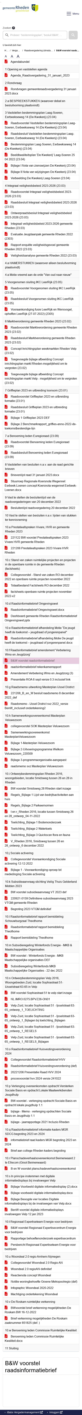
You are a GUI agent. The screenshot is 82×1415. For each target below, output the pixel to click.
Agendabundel (17, 61)
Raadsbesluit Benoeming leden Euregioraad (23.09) (36, 455)
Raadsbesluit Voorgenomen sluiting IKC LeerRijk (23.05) (39, 301)
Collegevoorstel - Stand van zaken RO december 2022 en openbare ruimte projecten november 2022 (39, 577)
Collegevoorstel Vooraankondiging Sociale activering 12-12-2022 (35, 861)
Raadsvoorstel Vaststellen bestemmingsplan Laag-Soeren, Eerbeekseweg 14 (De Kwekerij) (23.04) (40, 125)
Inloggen (56, 1412)
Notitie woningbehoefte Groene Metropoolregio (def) (41, 1281)
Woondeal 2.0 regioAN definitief (28, 1269)
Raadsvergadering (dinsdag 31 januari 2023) (46, 50)
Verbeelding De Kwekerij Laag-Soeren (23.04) (37, 178)
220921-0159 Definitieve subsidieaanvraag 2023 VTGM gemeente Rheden (39, 900)
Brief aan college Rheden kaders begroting (35, 1150)
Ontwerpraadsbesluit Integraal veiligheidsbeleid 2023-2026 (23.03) (38, 215)
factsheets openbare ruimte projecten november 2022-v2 (38, 594)
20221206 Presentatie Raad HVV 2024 (33, 1072)
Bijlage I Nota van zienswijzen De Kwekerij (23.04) (40, 165)
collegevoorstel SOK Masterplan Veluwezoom (37, 726)
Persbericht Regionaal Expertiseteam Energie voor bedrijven (40, 1247)
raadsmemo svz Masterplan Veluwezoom (34, 766)
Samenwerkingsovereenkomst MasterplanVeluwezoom (27, 734)
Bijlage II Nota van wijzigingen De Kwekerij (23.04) (40, 171)
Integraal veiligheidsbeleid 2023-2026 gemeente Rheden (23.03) (39, 226)
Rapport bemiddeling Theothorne (29, 937)
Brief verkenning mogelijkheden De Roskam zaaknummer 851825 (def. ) (36, 1320)
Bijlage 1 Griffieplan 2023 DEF (27, 417)
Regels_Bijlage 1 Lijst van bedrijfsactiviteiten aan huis (39, 797)
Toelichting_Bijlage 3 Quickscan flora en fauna (37, 834)
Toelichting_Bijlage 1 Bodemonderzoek (33, 822)
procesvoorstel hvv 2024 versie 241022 (33, 1078)
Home (7, 50)
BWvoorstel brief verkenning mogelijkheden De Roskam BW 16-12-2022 (38, 1310)
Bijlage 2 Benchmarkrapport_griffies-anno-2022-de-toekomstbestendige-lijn (40, 426)
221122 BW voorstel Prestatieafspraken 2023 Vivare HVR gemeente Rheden (36, 539)
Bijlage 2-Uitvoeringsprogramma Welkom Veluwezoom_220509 (34, 751)
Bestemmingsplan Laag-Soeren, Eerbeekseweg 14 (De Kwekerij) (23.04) (40, 146)
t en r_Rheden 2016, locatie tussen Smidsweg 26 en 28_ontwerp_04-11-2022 (39, 814)
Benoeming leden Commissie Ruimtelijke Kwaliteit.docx (34, 1338)
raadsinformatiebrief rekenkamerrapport (33, 666)
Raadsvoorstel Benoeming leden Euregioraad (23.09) (37, 444)
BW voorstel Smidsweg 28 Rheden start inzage (38, 788)
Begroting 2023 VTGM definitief (28, 909)
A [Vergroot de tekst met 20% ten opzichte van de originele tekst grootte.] (12, 56)
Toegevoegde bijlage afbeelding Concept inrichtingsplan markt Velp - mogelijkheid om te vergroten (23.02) (41, 378)
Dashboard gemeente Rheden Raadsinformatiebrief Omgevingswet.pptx (41, 618)
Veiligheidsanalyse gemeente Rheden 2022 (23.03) (41, 255)
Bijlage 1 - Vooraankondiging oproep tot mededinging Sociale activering (33, 872)
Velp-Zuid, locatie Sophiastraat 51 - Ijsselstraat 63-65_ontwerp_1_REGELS (40, 1029)
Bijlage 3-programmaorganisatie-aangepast (35, 759)
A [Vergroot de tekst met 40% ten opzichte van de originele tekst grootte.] (18, 56)
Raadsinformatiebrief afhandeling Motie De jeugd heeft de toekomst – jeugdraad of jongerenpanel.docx (39, 640)
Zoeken (7, 27)
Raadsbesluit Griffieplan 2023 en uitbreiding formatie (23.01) (36, 409)
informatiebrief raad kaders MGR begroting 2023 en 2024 (40, 1142)
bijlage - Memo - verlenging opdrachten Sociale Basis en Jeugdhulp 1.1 (38, 1113)
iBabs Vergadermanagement (24, 1412)
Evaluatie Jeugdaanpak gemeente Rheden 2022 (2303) (39, 236)
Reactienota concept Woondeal (28, 1275)
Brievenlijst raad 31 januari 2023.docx (32, 475)
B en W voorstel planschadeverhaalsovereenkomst (40, 1168)
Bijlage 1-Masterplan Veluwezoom (30, 743)
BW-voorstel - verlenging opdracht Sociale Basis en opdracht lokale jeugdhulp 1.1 (41, 1103)
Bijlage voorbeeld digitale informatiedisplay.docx (39, 1192)
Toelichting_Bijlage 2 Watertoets (28, 828)
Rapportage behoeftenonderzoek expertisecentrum (40, 1238)
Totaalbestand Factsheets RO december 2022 (37, 585)
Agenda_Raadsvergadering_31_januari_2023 (37, 75)
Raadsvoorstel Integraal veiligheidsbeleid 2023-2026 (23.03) (38, 194)
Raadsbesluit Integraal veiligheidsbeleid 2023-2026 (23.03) (41, 204)
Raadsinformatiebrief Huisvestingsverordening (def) (41, 1065)
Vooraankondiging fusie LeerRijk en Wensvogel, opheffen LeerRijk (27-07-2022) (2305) (38, 311)
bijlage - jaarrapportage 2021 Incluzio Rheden (37, 1122)
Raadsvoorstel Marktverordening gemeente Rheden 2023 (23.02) (41, 329)
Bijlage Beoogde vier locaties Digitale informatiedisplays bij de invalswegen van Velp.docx (38, 1201)
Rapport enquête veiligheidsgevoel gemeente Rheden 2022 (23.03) (37, 247)
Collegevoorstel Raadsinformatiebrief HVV (35, 1059)
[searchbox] (35, 35)
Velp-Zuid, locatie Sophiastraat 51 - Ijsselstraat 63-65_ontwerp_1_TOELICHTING (40, 1007)
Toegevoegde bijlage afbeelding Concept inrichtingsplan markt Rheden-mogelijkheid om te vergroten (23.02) (36, 363)
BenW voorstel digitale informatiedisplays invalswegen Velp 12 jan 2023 (34, 1212)
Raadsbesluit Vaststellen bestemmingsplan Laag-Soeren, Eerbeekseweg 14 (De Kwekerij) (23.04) (39, 136)
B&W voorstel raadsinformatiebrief (29, 660)
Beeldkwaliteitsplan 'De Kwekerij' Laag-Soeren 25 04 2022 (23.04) (40, 157)
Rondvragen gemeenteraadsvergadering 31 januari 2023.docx (40, 91)
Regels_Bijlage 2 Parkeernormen (29, 805)
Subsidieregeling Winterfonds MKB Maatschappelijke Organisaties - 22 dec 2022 (33, 968)
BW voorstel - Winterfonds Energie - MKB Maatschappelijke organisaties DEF (34, 958)
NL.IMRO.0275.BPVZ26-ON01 (27, 999)
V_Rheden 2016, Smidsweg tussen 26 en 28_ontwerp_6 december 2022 (34, 843)
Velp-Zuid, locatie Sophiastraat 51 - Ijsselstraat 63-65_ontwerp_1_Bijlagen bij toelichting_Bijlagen (40, 1018)
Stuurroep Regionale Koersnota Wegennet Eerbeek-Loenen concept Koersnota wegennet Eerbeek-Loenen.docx (41, 485)
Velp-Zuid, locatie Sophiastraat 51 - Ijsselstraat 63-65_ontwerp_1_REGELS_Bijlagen (40, 1039)
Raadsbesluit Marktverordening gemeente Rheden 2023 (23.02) (40, 340)
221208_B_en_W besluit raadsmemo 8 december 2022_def (39, 695)
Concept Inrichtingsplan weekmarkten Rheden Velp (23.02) (40, 351)
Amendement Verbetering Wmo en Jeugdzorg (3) (39, 673)
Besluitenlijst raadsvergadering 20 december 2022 (40, 507)
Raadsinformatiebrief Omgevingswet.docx (34, 609)
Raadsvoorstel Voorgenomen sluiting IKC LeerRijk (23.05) (40, 290)
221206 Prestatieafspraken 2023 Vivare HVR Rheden (36, 550)
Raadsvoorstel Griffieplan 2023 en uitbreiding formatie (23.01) (37, 398)
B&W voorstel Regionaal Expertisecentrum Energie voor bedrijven (40, 1230)
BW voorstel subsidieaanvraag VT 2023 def (35, 892)
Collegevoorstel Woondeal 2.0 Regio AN (34, 1262)
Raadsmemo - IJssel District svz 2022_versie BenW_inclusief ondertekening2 (36, 706)
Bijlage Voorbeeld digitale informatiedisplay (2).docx (41, 1186)
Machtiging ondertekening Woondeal (31, 1294)
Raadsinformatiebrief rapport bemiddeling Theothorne (34, 929)
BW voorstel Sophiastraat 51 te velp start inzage (38, 992)
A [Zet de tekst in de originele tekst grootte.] (6, 56)
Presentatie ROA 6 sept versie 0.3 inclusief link (37, 679)
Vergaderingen (19, 50)
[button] (73, 35)
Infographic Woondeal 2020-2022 (29, 1287)
